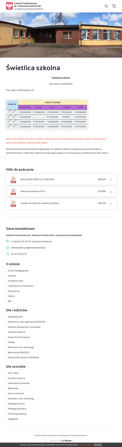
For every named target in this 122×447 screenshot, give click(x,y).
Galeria (11, 296)
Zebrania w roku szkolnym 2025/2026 (26, 322)
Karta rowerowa (16, 393)
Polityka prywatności (79, 435)
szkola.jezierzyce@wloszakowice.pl (28, 248)
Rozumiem (98, 445)
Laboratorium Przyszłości (20, 286)
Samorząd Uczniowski (19, 383)
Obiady (11, 342)
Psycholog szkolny (17, 414)
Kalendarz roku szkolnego (21, 347)
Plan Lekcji (13, 373)
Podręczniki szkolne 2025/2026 (23, 358)
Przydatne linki (15, 281)
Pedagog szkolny (16, 404)
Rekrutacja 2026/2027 (18, 352)
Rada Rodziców (15, 317)
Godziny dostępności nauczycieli (24, 327)
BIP (9, 301)
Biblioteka (13, 388)
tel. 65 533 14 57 (19, 254)
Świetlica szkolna (16, 332)
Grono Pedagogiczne (18, 271)
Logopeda (13, 419)
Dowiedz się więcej (84, 445)
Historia (12, 276)
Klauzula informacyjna (19, 337)
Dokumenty (14, 291)
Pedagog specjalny (17, 409)
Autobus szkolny (16, 378)
